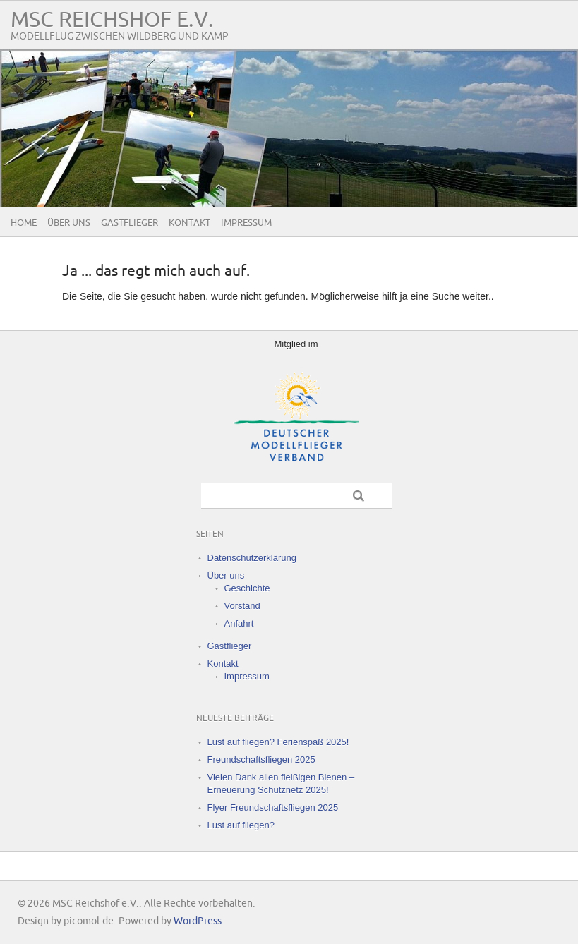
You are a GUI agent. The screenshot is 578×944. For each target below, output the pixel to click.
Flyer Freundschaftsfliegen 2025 (273, 807)
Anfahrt (239, 623)
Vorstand (242, 605)
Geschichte (247, 588)
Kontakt (189, 223)
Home (24, 223)
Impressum (246, 223)
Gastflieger (129, 223)
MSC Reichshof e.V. (112, 20)
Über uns (68, 223)
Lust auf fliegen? (241, 825)
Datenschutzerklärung (251, 557)
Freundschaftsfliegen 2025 (261, 759)
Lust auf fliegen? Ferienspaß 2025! (278, 742)
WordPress (198, 921)
